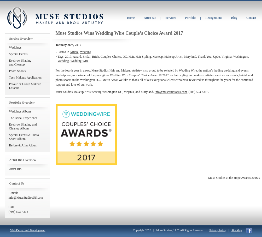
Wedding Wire (79, 61)
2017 (68, 56)
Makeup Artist (173, 56)
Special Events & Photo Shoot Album (24, 137)
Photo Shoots (17, 71)
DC (125, 56)
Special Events (18, 54)
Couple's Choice (111, 56)
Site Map (236, 230)
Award (77, 56)
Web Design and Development (27, 230)
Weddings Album (20, 111)
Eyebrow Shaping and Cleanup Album (23, 126)
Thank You (205, 56)
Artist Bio (15, 169)
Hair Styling (143, 56)
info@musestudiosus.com (171, 92)
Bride (95, 56)
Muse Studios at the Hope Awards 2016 (233, 178)
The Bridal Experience (23, 118)
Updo (216, 56)
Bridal (86, 56)
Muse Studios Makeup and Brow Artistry (17, 18)
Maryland (190, 56)
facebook (249, 230)
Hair (131, 56)
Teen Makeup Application (25, 77)
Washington (240, 56)
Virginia (227, 56)
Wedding (85, 52)
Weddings (15, 47)
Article (74, 52)
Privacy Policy (217, 230)
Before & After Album (23, 145)
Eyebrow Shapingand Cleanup (20, 62)
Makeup (158, 56)
